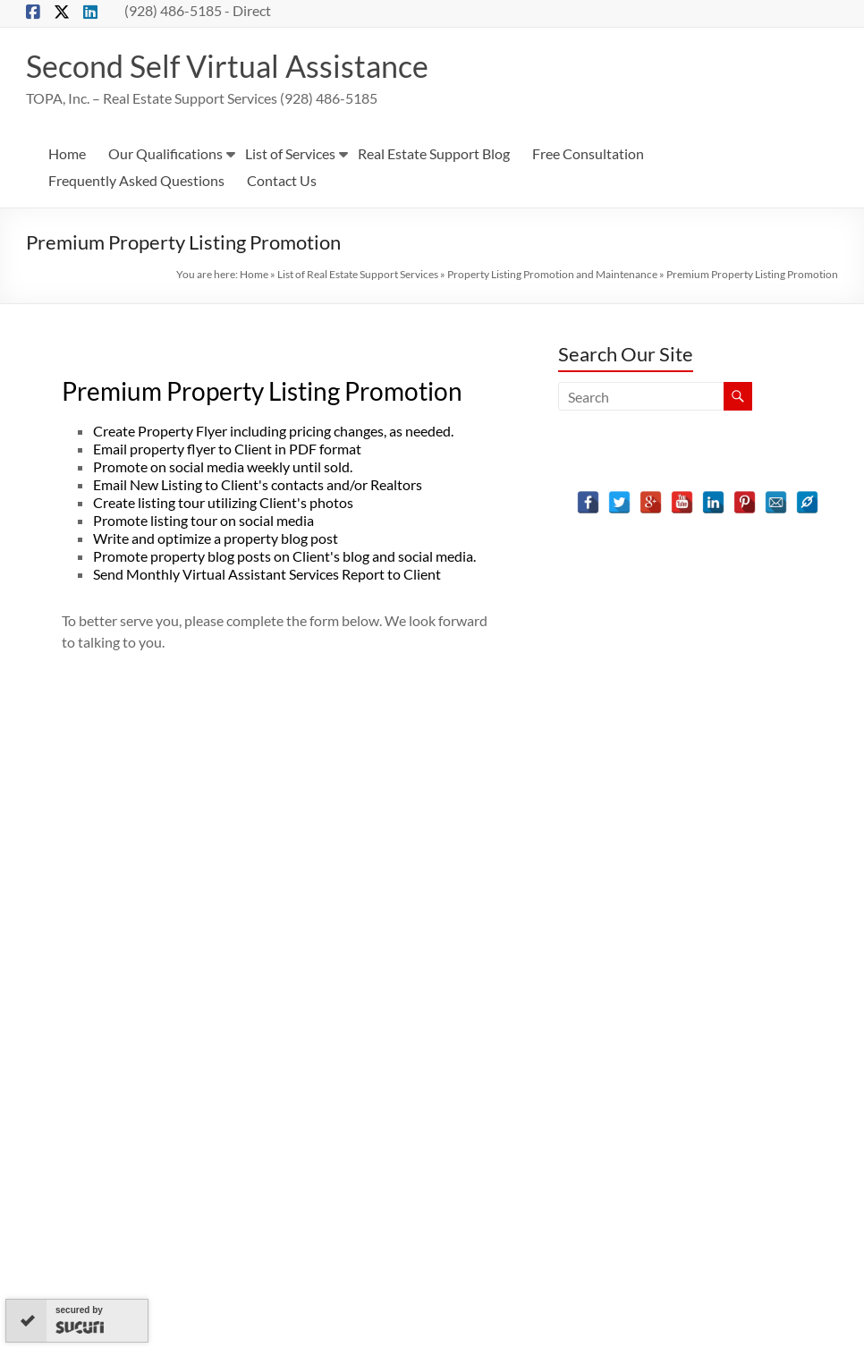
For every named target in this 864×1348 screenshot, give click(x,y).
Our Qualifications (165, 154)
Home (67, 154)
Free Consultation (588, 154)
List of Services (290, 154)
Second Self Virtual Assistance (236, 66)
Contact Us (282, 181)
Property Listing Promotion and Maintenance (552, 275)
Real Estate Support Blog (434, 154)
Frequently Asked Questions (136, 181)
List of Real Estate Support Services (357, 275)
